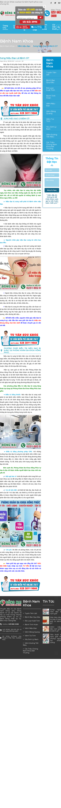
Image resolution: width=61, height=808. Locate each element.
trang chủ (5, 27)
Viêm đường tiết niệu (51, 136)
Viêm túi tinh (50, 120)
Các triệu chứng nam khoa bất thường (51, 145)
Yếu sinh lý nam (51, 128)
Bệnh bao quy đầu (50, 81)
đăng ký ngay (52, 190)
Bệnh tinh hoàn (50, 97)
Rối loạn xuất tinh (50, 89)
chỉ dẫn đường (55, 27)
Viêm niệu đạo (50, 105)
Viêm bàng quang (51, 112)
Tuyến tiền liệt (51, 74)
